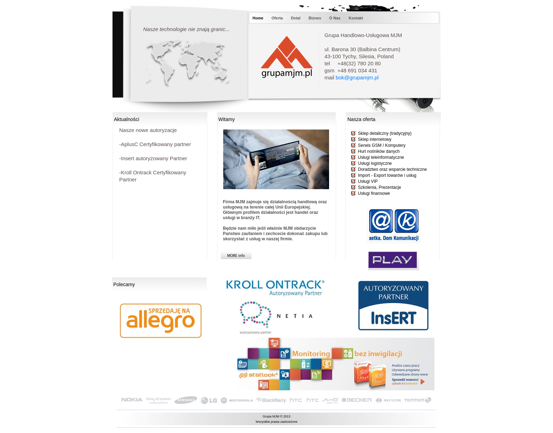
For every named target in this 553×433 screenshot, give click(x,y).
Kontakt (355, 18)
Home (259, 18)
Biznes (315, 18)
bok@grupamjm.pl (357, 77)
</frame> (172, 371)
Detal (296, 18)
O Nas (335, 18)
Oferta (278, 18)
